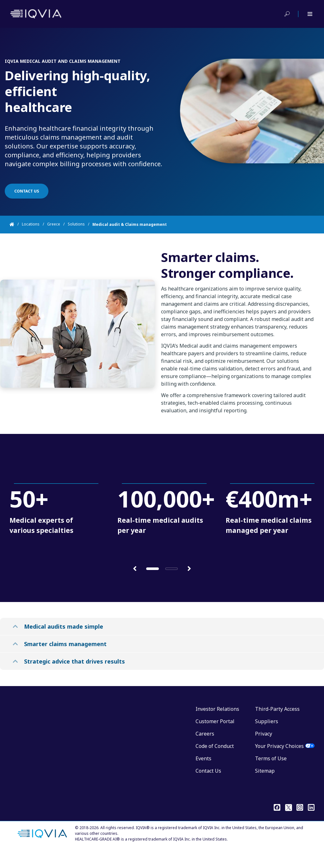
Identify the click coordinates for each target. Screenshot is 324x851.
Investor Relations (217, 708)
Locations (31, 224)
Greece (53, 224)
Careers (205, 733)
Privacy (263, 733)
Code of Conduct (215, 746)
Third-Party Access (277, 708)
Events (203, 758)
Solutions (76, 224)
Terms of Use (271, 758)
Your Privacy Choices (279, 746)
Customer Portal (215, 721)
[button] (135, 568)
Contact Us (208, 770)
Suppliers (266, 721)
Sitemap (265, 770)
